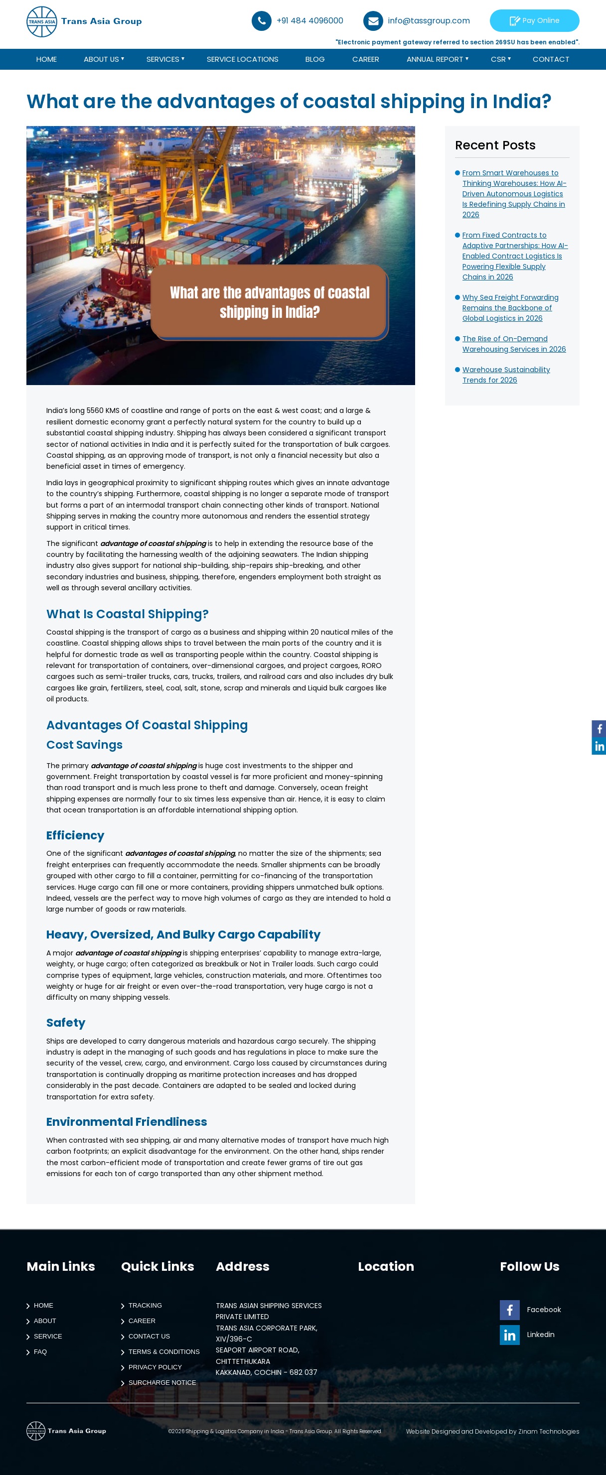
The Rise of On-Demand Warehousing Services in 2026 (514, 344)
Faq (34, 1352)
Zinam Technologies (549, 1431)
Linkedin (527, 1335)
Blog (315, 59)
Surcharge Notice (156, 1383)
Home (45, 59)
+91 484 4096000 (297, 21)
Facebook (530, 1310)
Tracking (139, 1306)
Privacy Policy (149, 1368)
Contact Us (143, 1337)
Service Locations (243, 59)
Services (163, 59)
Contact (552, 59)
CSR (498, 59)
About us (101, 59)
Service (42, 1337)
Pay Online (535, 20)
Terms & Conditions (158, 1352)
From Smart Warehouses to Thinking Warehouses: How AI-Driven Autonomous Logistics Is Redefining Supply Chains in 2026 (514, 194)
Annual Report (435, 59)
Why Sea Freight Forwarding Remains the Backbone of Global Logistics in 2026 (510, 307)
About (39, 1322)
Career (366, 59)
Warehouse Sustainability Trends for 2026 (506, 375)
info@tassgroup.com (416, 21)
